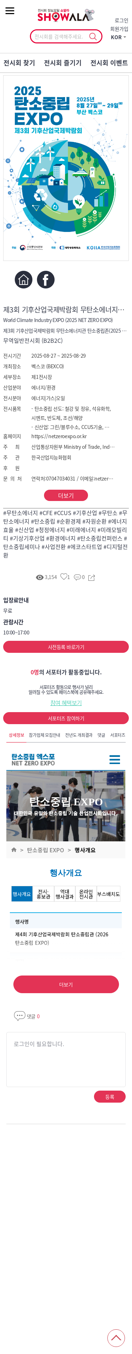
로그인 (121, 20)
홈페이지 (23, 280)
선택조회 (93, 37)
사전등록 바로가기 (66, 646)
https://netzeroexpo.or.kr (59, 436)
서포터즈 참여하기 (66, 718)
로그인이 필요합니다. (39, 1043)
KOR (116, 37)
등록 (109, 1096)
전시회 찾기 (19, 62)
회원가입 (119, 28)
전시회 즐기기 (63, 62)
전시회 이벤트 (109, 62)
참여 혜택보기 (66, 702)
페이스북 (46, 280)
